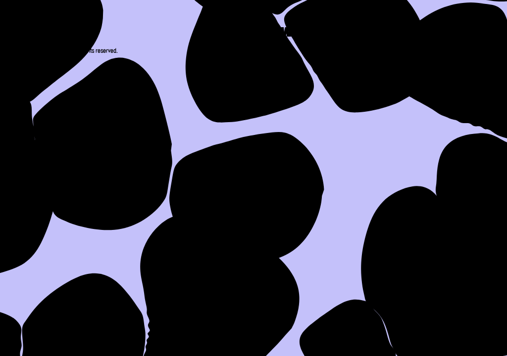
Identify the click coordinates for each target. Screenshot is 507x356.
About (234, 33)
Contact (444, 33)
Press (367, 33)
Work (301, 33)
